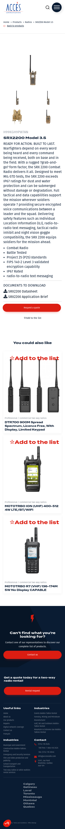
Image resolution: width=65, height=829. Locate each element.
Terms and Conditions (20, 823)
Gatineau (30, 787)
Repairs (6, 723)
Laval (27, 790)
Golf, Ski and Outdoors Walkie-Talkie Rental (46, 724)
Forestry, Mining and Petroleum (47, 717)
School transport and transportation (11, 765)
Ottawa (29, 803)
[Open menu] (57, 7)
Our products (8, 720)
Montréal (30, 800)
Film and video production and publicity (15, 759)
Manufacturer (39, 720)
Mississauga (32, 797)
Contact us (7, 730)
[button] (32, 308)
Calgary (29, 784)
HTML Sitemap (32, 823)
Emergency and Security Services (16, 754)
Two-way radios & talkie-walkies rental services (16, 771)
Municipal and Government (14, 745)
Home (5, 713)
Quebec (29, 807)
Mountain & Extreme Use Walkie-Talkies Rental (47, 730)
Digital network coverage (13, 727)
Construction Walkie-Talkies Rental (14, 749)
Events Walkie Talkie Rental (45, 713)
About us (6, 717)
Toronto (29, 793)
